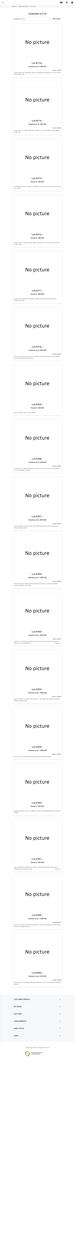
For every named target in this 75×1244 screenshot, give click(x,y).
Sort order (57, 19)
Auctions (14, 6)
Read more (58, 643)
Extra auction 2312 (23, 6)
